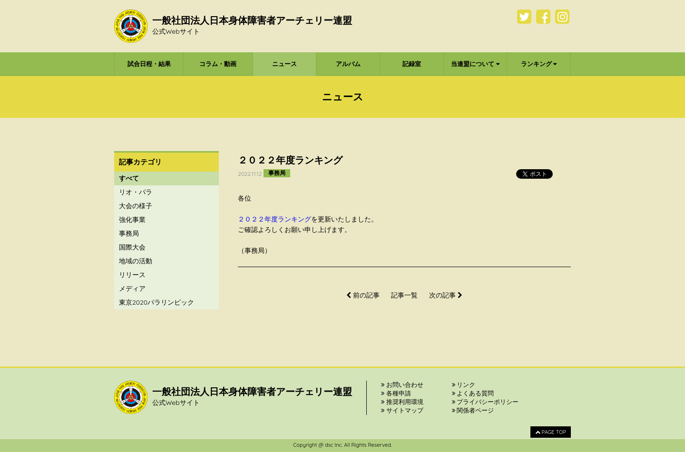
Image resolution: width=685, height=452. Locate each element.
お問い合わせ (402, 384)
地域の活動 (135, 261)
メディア (132, 288)
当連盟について (475, 63)
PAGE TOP (550, 432)
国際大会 (132, 247)
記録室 (411, 63)
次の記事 (445, 295)
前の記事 (363, 295)
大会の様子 (135, 206)
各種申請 (396, 393)
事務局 (129, 233)
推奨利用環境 (402, 401)
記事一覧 (404, 295)
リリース (132, 274)
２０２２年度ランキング (274, 219)
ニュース (284, 63)
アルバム (348, 63)
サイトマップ (402, 410)
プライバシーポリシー (485, 401)
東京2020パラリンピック (156, 302)
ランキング (539, 63)
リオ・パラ (135, 192)
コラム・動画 (217, 63)
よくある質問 (473, 393)
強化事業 (132, 219)
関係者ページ (473, 410)
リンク (464, 384)
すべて (129, 178)
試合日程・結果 (149, 63)
